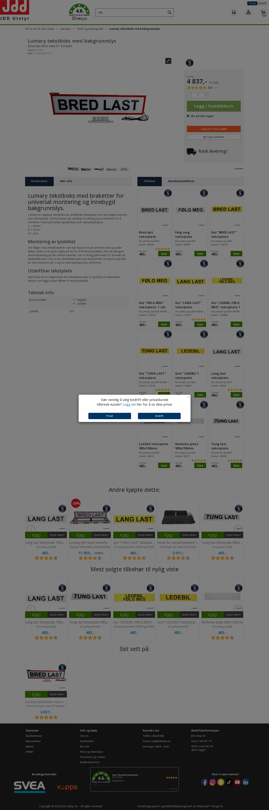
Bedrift (159, 416)
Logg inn (129, 404)
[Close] (188, 397)
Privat (109, 416)
